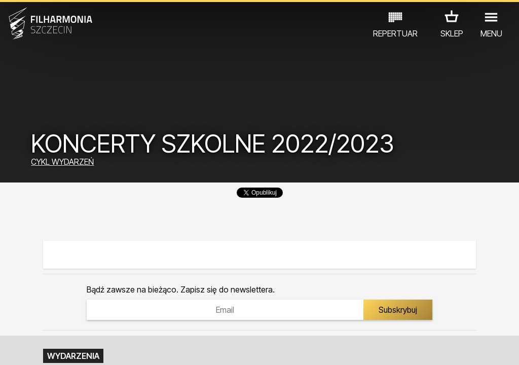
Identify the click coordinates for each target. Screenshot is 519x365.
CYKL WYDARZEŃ (62, 162)
